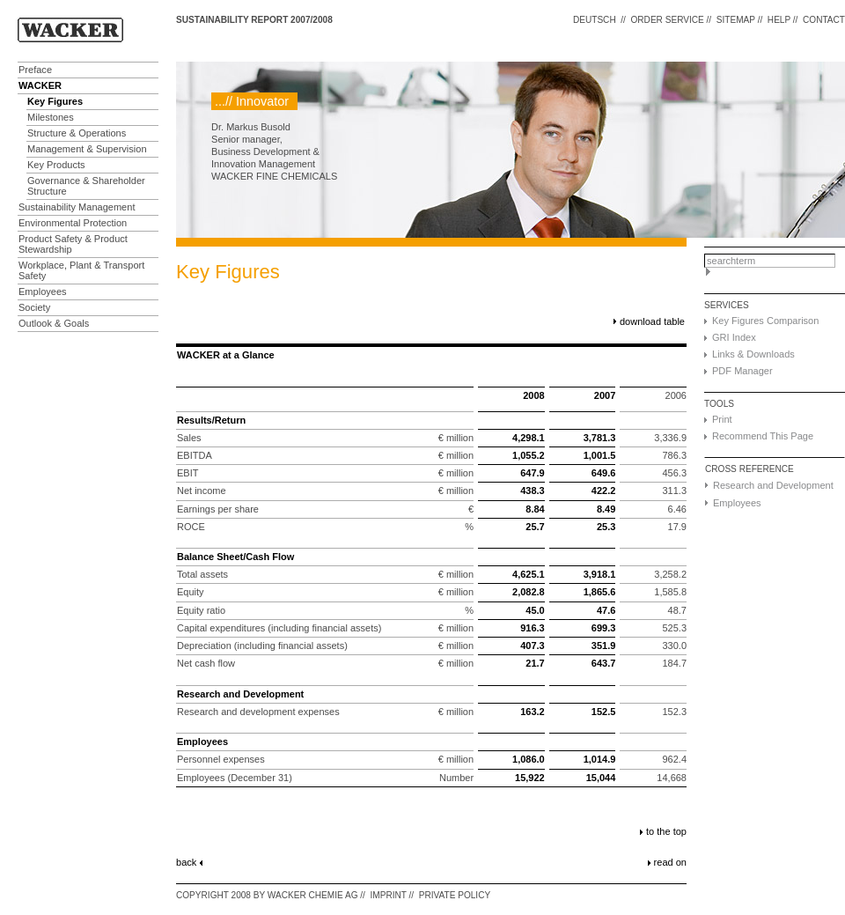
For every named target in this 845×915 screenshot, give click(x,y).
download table (652, 321)
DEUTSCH (594, 20)
